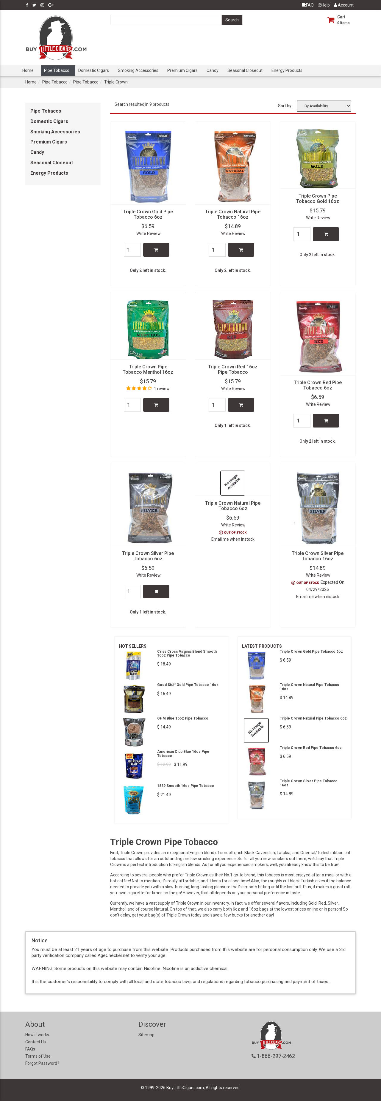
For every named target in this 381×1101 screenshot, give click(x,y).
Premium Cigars (182, 70)
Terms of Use (38, 1056)
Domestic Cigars (93, 70)
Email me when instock (232, 539)
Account (344, 5)
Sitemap (146, 1034)
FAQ (308, 5)
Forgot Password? (42, 1063)
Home (28, 70)
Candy (212, 70)
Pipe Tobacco (56, 70)
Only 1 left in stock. (233, 425)
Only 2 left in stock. (148, 270)
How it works (37, 1034)
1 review (162, 388)
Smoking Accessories (138, 70)
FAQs (30, 1049)
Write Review (148, 233)
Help (324, 5)
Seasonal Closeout (245, 70)
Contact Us (35, 1042)
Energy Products (286, 70)
